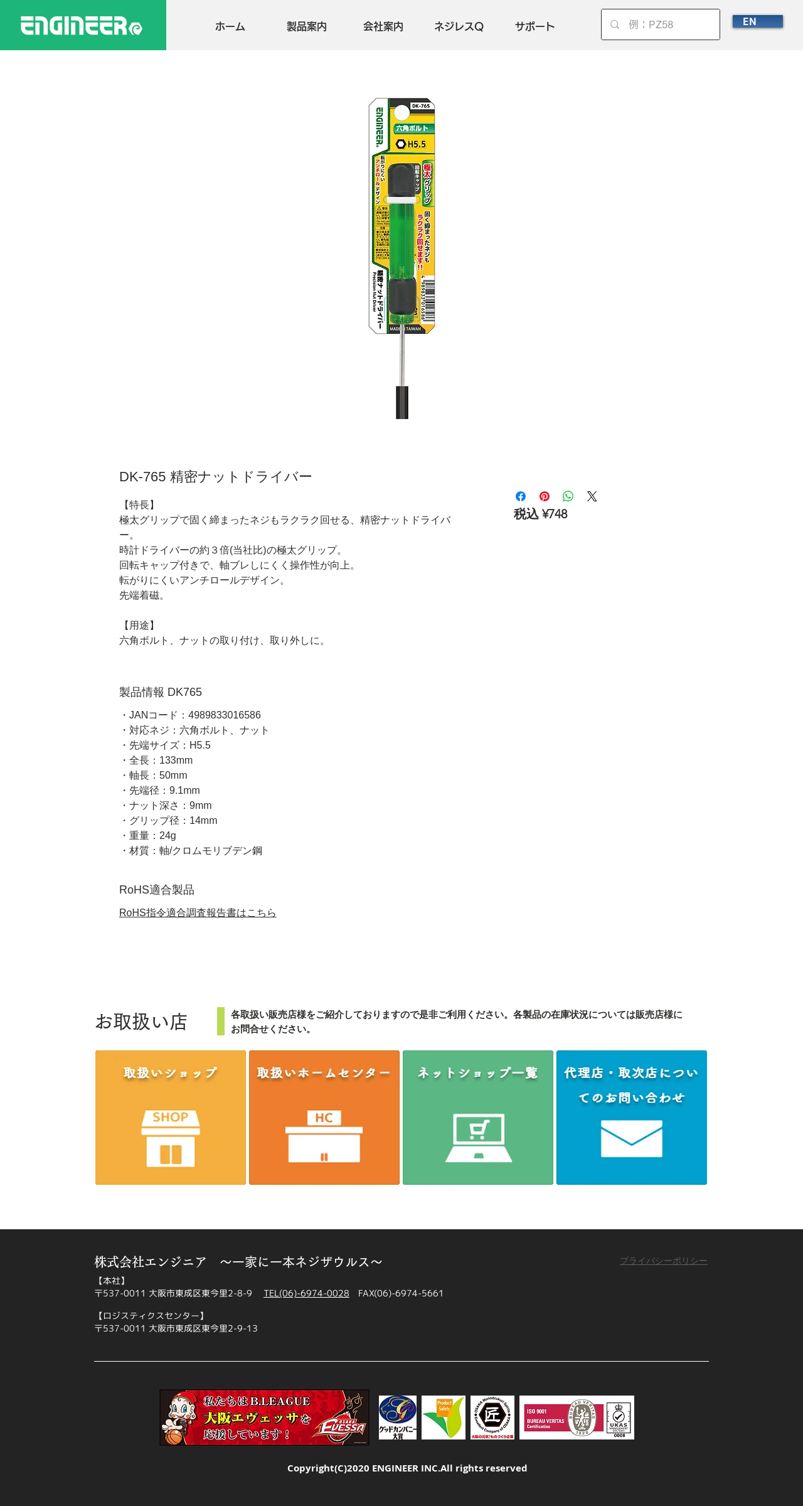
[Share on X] (592, 496)
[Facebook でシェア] (520, 496)
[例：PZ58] (661, 24)
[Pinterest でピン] (544, 496)
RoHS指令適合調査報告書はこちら (198, 912)
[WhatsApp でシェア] (568, 496)
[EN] (758, 21)
